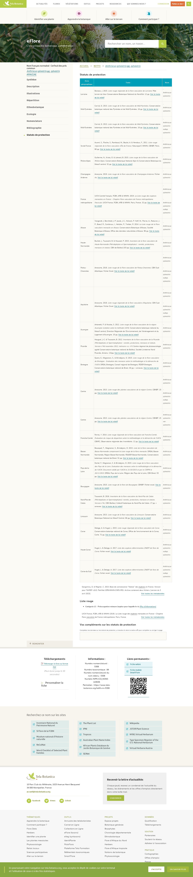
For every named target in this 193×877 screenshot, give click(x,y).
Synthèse (31, 79)
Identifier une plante (44, 19)
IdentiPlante (70, 840)
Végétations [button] (72, 4)
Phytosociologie (34, 844)
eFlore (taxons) (71, 832)
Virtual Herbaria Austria (139, 748)
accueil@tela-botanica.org (38, 791)
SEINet (85, 754)
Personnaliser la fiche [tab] (52, 684)
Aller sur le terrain (113, 19)
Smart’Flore (69, 856)
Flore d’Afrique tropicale (116, 848)
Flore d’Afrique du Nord (116, 840)
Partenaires (150, 835)
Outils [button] (87, 4)
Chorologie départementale (118, 832)
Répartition (33, 100)
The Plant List (88, 723)
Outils (67, 817)
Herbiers (31, 832)
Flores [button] (56, 4)
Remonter (36, 644)
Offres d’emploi (152, 857)
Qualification (151, 820)
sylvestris (41, 71)
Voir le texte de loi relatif (110, 149)
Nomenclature (34, 121)
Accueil (84, 66)
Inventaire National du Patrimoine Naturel (45, 724)
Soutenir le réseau (153, 839)
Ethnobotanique (35, 107)
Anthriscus (32, 71)
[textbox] (132, 44)
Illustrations (33, 93)
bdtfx (97, 66)
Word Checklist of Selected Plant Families (50, 751)
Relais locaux (33, 848)
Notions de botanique (115, 852)
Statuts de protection (38, 135)
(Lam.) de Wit (150, 60)
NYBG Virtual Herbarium (139, 734)
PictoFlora (69, 844)
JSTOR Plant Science (137, 729)
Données (149, 817)
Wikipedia (132, 723)
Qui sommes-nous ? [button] (136, 4)
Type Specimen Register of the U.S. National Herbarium (142, 741)
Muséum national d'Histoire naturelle (48, 738)
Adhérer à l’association (155, 843)
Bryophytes (110, 828)
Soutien (149, 831)
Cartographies (151, 853)
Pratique (149, 850)
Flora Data (32, 828)
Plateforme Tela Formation (77, 848)
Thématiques (33, 817)
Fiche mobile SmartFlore (134, 671)
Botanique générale (114, 824)
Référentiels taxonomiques (76, 852)
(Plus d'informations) (148, 606)
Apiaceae (31, 74)
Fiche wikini (134, 664)
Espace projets (111, 820)
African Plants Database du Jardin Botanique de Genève (95, 747)
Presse (148, 861)
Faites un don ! (177, 4)
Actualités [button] (41, 4)
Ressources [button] (115, 4)
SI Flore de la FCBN (43, 731)
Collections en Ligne (73, 828)
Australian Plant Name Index (95, 740)
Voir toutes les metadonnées (152, 593)
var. (48, 71)
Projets (109, 817)
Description (33, 86)
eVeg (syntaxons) (72, 836)
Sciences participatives (37, 852)
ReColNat (39, 745)
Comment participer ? (149, 19)
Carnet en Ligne (71, 824)
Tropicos (85, 734)
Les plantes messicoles (37, 840)
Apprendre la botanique (79, 19)
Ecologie (31, 114)
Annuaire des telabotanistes (77, 820)
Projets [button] (100, 4)
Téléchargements (153, 824)
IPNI (83, 729)
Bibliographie (34, 128)
